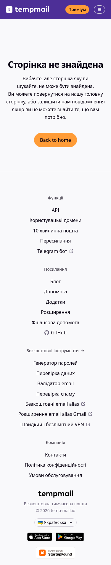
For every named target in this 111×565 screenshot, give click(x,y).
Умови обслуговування (55, 475)
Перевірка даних (55, 373)
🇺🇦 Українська (55, 522)
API (55, 210)
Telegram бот (55, 251)
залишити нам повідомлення (71, 101)
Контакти (55, 454)
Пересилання (55, 240)
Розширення (55, 312)
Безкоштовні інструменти (55, 350)
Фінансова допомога (55, 322)
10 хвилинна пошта (55, 230)
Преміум (77, 9)
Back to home (55, 140)
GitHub (55, 332)
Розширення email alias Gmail (55, 414)
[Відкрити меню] (99, 9)
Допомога (55, 291)
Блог (55, 281)
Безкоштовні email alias (55, 404)
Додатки (55, 302)
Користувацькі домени (56, 220)
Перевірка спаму (55, 394)
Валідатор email (55, 383)
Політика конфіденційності (55, 465)
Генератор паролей (55, 363)
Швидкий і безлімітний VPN (55, 424)
